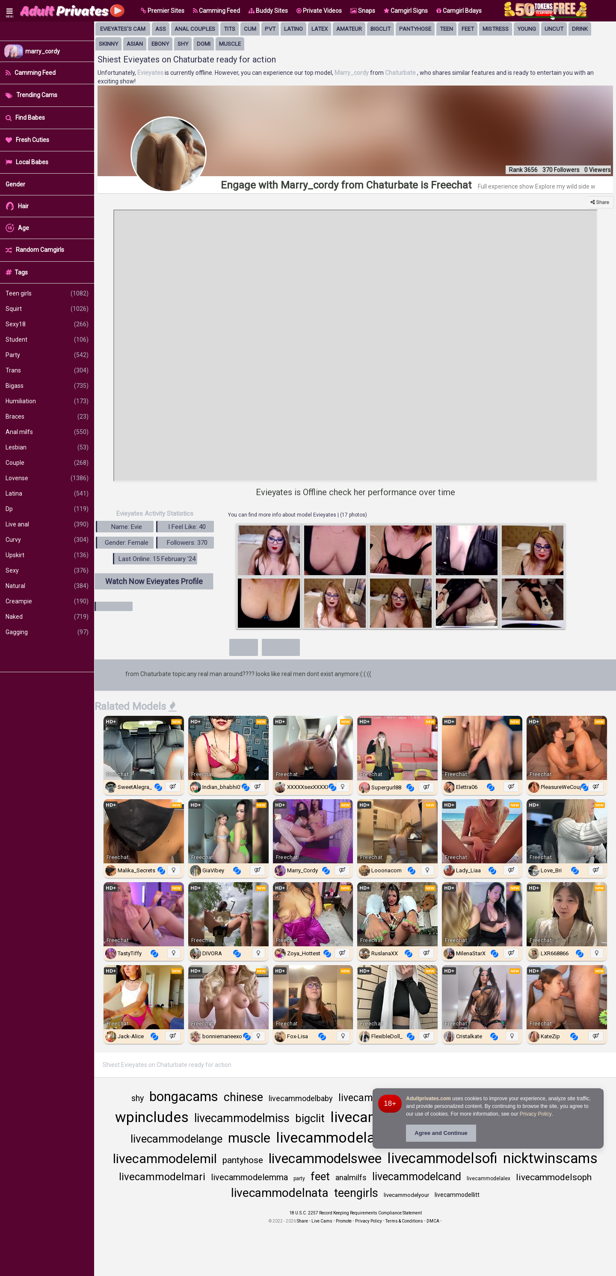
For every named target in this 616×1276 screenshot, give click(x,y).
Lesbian (47, 447)
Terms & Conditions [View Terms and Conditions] (404, 1221)
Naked (47, 616)
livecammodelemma (249, 1177)
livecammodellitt (457, 1194)
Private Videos (319, 10)
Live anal (47, 524)
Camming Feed (216, 10)
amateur (349, 29)
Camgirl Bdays (459, 10)
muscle (230, 44)
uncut (554, 29)
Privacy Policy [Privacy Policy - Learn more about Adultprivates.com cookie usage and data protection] (536, 1114)
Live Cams (321, 1221)
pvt (270, 29)
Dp (47, 509)
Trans (47, 370)
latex (319, 29)
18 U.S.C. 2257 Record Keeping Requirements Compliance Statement (355, 1213)
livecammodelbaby (301, 1098)
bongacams (183, 1097)
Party (47, 355)
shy (183, 44)
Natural (47, 586)
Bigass (47, 385)
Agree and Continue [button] (441, 1133)
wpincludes (152, 1116)
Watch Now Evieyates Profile (154, 581)
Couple (47, 462)
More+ (243, 646)
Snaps (362, 10)
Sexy (47, 570)
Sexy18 (47, 324)
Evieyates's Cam (122, 29)
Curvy (47, 539)
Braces (47, 416)
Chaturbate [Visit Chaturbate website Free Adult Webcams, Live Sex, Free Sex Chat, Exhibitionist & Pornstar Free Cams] (401, 72)
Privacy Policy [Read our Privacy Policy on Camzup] (368, 1221)
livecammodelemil (165, 1158)
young (526, 29)
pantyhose (415, 29)
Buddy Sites (268, 10)
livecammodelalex (488, 1178)
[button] (162, 10)
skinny (108, 44)
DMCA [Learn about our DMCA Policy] (432, 1221)
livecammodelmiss (242, 1118)
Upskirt (47, 555)
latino (293, 29)
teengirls (356, 1193)
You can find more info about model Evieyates (283, 515)
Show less (281, 646)
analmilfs (351, 1177)
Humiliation (47, 401)
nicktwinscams (550, 1158)
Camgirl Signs (406, 10)
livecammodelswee (325, 1158)
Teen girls (47, 293)
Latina (47, 493)
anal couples (195, 29)
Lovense (47, 478)
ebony (160, 44)
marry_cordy (42, 51)
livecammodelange (176, 1138)
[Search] (582, 10)
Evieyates (111, 673)
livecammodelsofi (442, 1158)
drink (580, 29)
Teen (446, 29)
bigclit (380, 29)
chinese (243, 1097)
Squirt (47, 308)
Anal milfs (47, 432)
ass (160, 29)
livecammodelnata (280, 1193)
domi (203, 44)
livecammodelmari (162, 1177)
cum (250, 29)
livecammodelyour (406, 1195)
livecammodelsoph (554, 1177)
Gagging (47, 632)
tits (229, 29)
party (299, 1178)
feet (468, 29)
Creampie (47, 601)
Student (47, 339)
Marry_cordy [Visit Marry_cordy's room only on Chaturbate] (352, 72)
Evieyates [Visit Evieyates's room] (151, 72)
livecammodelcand (416, 1176)
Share (302, 1221)
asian (135, 44)
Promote (344, 1221)
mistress (496, 29)
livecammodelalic (333, 1137)
